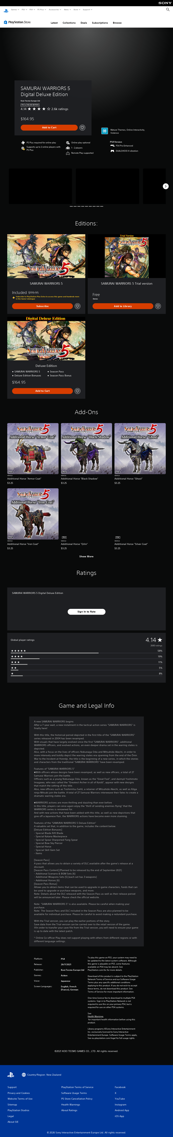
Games (14, 9)
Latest (54, 19)
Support (86, 9)
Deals (84, 19)
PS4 (31, 9)
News (66, 9)
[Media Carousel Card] (40, 183)
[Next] (166, 183)
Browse (117, 19)
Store (75, 9)
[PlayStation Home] (6, 9)
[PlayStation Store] (18, 19)
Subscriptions (100, 19)
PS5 (23, 9)
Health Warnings (95, 1013)
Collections (69, 19)
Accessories (54, 9)
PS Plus (40, 9)
